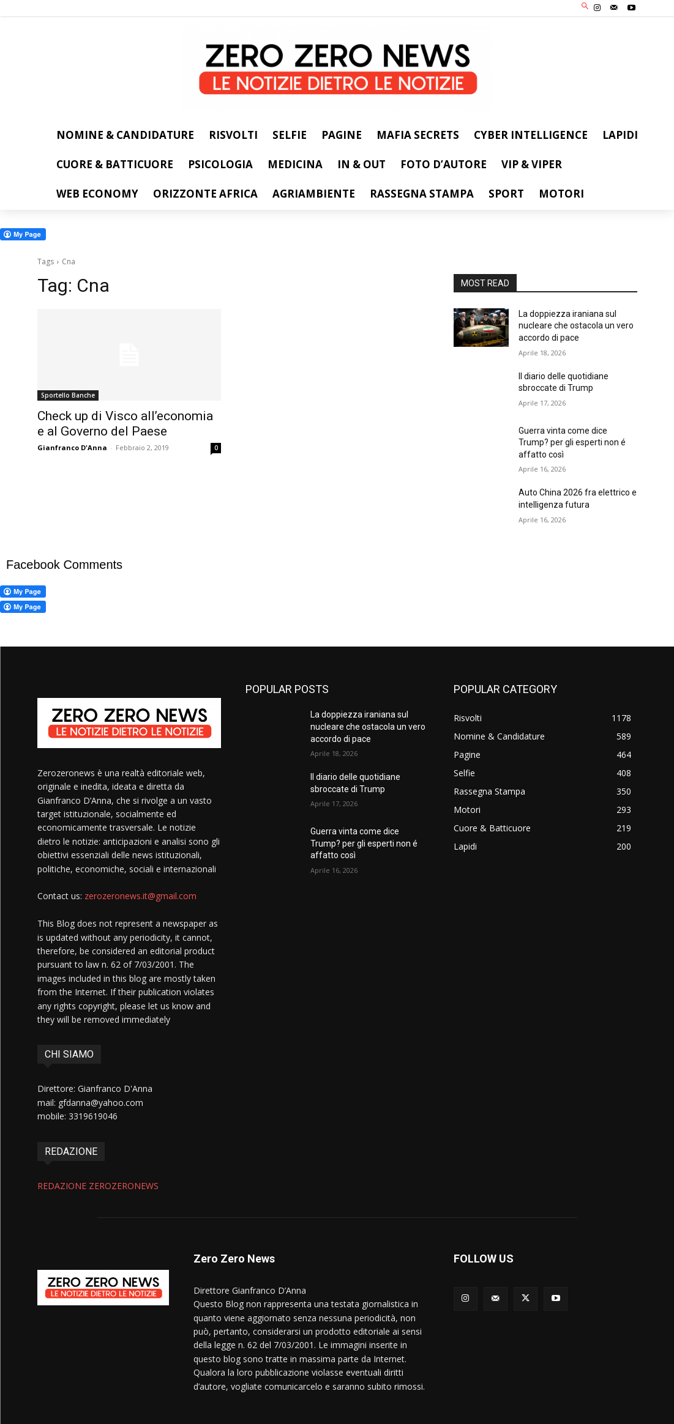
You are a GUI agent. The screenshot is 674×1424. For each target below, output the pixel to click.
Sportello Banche (68, 395)
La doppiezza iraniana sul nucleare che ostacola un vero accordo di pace (576, 326)
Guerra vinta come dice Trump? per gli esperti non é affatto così (572, 442)
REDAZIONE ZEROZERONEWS (98, 1186)
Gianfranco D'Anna (72, 447)
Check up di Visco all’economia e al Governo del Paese (125, 424)
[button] (585, 7)
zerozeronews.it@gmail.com (140, 896)
